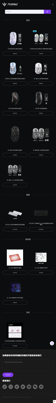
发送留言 (7, 375)
